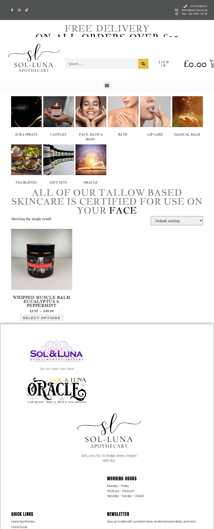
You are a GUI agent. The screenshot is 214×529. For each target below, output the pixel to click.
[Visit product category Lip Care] (155, 117)
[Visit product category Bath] (123, 117)
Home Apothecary (23, 521)
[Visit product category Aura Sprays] (26, 117)
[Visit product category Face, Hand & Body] (90, 119)
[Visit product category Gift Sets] (58, 165)
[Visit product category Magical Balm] (187, 117)
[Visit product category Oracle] (90, 165)
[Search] (143, 64)
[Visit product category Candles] (58, 117)
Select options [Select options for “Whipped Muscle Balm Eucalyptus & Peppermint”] (41, 318)
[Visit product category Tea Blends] (26, 165)
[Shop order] (177, 220)
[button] (107, 85)
